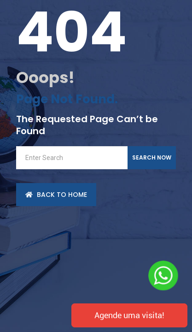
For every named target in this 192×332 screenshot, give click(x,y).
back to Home (56, 194)
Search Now (151, 157)
